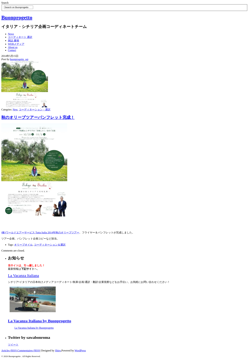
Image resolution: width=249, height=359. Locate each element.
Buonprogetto (16, 17)
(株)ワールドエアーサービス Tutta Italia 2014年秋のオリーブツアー (40, 232)
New (15, 109)
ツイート (13, 344)
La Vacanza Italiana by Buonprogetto (39, 321)
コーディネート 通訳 (20, 37)
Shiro (58, 350)
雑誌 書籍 (13, 40)
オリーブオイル (23, 244)
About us (12, 47)
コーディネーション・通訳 (34, 109)
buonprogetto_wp (19, 59)
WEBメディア (16, 44)
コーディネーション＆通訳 (50, 244)
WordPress (80, 350)
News (11, 34)
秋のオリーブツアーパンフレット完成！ (37, 117)
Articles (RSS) (9, 350)
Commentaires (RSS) (28, 350)
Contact (12, 50)
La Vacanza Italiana (23, 275)
